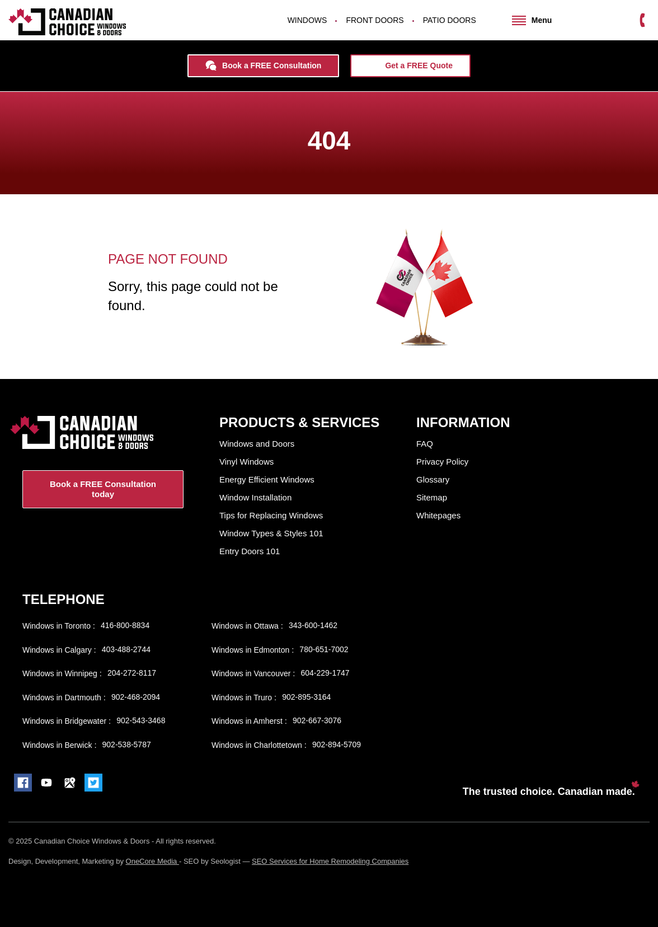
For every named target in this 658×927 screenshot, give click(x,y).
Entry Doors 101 (249, 551)
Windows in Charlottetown (258, 745)
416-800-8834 (125, 625)
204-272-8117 (131, 672)
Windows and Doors (256, 443)
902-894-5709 (336, 744)
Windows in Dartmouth (63, 697)
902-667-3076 (317, 720)
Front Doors (374, 20)
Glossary (432, 479)
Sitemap (431, 497)
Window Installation (255, 497)
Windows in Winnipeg (61, 673)
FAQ (424, 443)
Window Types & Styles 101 (271, 533)
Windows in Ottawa (246, 625)
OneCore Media (152, 861)
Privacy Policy (442, 461)
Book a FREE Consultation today (103, 489)
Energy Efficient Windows (266, 479)
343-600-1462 (313, 625)
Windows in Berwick (58, 745)
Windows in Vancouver (252, 673)
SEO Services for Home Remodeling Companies (330, 861)
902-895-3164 (306, 696)
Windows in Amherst (248, 721)
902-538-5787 (126, 744)
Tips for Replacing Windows (271, 515)
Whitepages (438, 515)
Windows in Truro (243, 697)
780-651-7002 (323, 649)
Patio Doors (449, 20)
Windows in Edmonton (252, 649)
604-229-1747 (324, 672)
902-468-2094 (135, 696)
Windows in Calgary (58, 649)
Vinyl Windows (246, 461)
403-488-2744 (126, 649)
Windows (307, 20)
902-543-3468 (140, 720)
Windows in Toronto (57, 625)
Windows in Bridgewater (65, 721)
